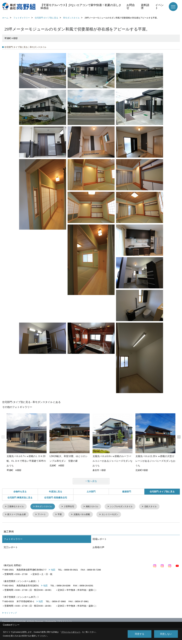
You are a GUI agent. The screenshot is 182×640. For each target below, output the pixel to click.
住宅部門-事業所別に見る (19, 497)
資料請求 (145, 7)
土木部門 (91, 491)
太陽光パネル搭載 (85, 515)
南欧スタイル (96, 506)
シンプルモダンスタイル (127, 506)
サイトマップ (10, 613)
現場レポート (100, 539)
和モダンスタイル (46, 506)
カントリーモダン (114, 515)
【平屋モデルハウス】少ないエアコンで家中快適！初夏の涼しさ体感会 (80, 7)
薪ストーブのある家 (17, 515)
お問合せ (130, 7)
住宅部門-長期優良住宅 (55, 497)
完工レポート (11, 548)
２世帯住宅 (72, 506)
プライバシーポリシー (70, 632)
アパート (43, 515)
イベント (159, 7)
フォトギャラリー (13, 539)
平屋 (62, 515)
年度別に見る (55, 491)
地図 (53, 570)
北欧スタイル (157, 506)
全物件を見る (20, 491)
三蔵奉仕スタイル (16, 506)
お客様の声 (98, 548)
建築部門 (126, 491)
